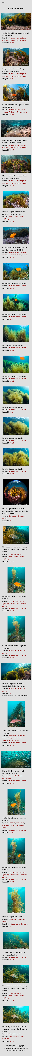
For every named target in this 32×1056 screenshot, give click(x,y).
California (5, 219)
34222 (12, 350)
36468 (12, 114)
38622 (12, 257)
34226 (12, 474)
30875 (12, 1041)
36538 (12, 186)
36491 (12, 79)
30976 (12, 960)
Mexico (24, 40)
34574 (12, 521)
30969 (12, 658)
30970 (12, 882)
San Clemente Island (16, 216)
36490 (12, 43)
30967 (12, 832)
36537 (12, 150)
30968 (12, 611)
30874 (12, 1000)
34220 (12, 288)
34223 (12, 381)
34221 (12, 319)
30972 (12, 926)
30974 (12, 745)
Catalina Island (14, 286)
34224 (12, 412)
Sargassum (13, 516)
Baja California (16, 40)
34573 (12, 693)
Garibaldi (12, 601)
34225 (12, 443)
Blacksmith (13, 776)
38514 (12, 221)
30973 (12, 783)
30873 (12, 561)
